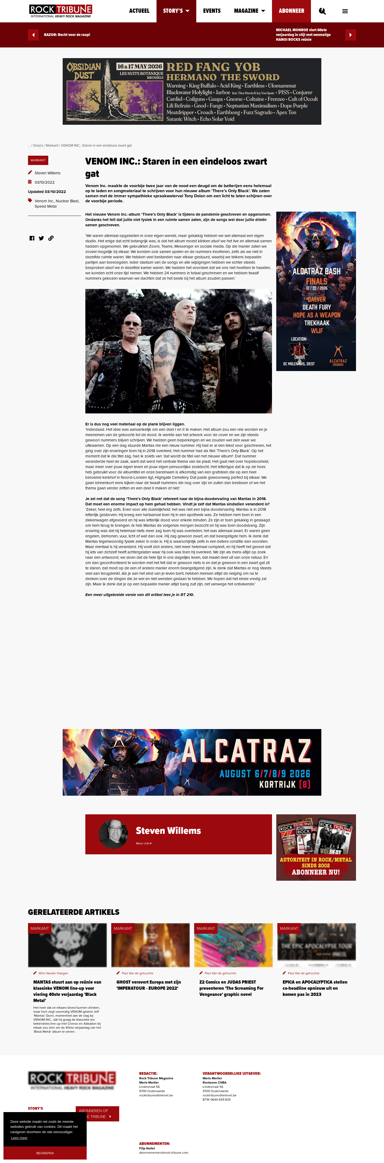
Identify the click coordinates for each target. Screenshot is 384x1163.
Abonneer (291, 11)
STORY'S (35, 1108)
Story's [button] (176, 11)
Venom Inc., (45, 201)
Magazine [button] (249, 11)
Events (212, 11)
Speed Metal (46, 206)
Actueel (139, 11)
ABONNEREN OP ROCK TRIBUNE (95, 1113)
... (29, 145)
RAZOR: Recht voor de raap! (59, 35)
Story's (38, 145)
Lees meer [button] (19, 1138)
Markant (52, 145)
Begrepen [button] (45, 1153)
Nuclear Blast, (67, 201)
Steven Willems (48, 173)
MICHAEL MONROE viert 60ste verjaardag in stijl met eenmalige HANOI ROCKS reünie (316, 35)
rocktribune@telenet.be (156, 1095)
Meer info (143, 843)
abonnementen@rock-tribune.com (163, 1152)
